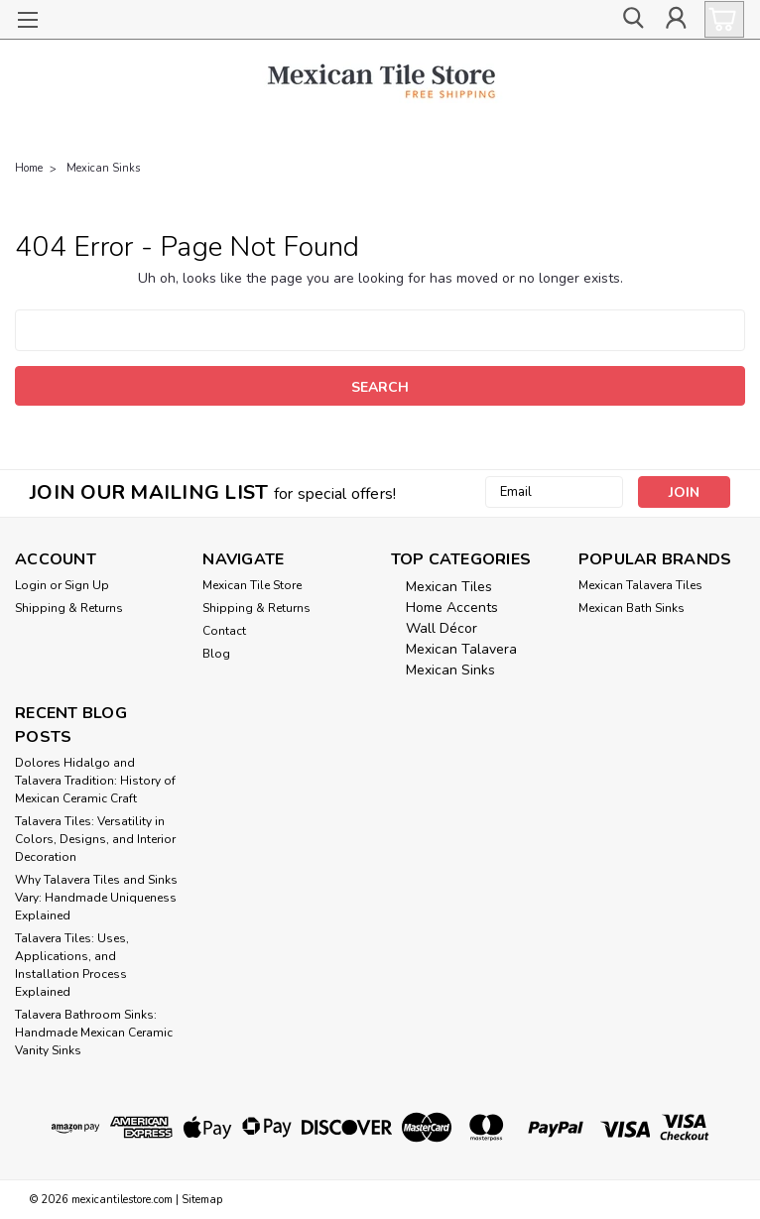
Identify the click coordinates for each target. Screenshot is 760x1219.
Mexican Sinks (103, 168)
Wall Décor (441, 628)
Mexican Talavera (461, 649)
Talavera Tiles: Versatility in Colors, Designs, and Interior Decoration (95, 839)
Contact (224, 631)
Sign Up (86, 585)
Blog (216, 654)
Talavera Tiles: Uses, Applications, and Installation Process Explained (72, 965)
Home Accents (452, 607)
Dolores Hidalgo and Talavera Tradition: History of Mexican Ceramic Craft (95, 780)
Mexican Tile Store (252, 585)
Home (29, 168)
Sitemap (202, 1199)
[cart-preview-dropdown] (720, 19)
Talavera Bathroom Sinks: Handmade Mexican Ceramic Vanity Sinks (94, 1032)
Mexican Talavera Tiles (640, 585)
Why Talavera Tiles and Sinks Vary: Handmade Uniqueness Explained (96, 897)
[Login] (676, 20)
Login (31, 585)
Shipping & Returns (69, 608)
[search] (631, 20)
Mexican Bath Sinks (631, 608)
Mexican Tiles (449, 586)
